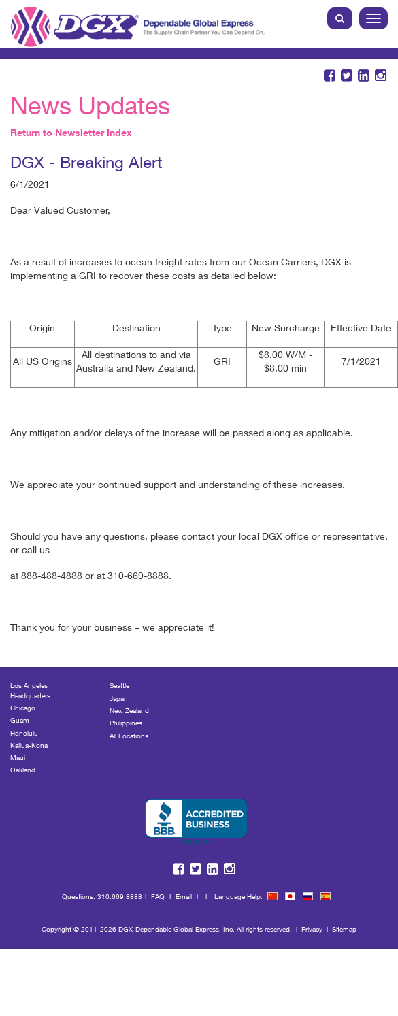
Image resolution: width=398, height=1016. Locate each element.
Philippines (126, 723)
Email (184, 896)
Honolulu (24, 733)
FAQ (158, 896)
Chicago (22, 708)
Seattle (119, 685)
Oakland (22, 770)
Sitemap (344, 929)
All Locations (129, 736)
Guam (19, 720)
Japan (119, 698)
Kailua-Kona (29, 745)
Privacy (311, 929)
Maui (17, 757)
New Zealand (129, 710)
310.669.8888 (119, 896)
